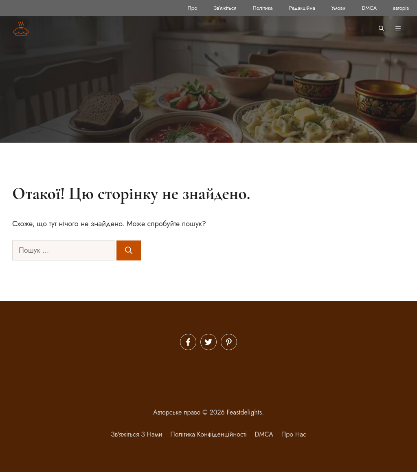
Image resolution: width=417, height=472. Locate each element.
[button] (381, 28)
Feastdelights (244, 412)
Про (193, 8)
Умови (338, 8)
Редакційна (302, 8)
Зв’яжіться (224, 8)
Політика (262, 8)
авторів (401, 8)
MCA (266, 434)
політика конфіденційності (208, 434)
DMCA (369, 8)
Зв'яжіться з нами (136, 434)
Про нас (293, 434)
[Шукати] (128, 250)
